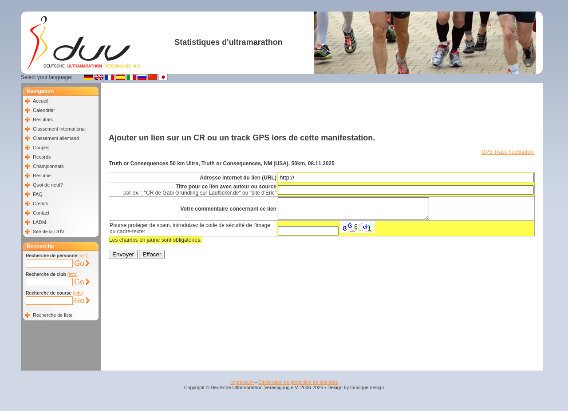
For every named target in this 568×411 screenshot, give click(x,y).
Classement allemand (56, 138)
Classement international (59, 129)
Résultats (43, 119)
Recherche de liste (52, 315)
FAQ (38, 194)
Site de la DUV (48, 231)
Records (42, 157)
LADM (39, 222)
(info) (83, 255)
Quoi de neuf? (48, 185)
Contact (41, 212)
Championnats (48, 166)
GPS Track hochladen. (508, 152)
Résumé (42, 175)
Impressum (242, 382)
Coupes (41, 147)
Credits (40, 203)
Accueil (40, 101)
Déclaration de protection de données (298, 382)
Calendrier (44, 110)
